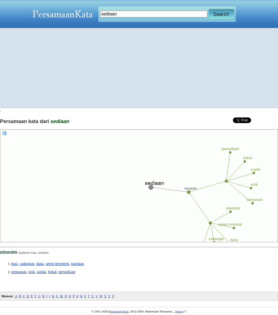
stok (31, 272)
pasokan (77, 264)
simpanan (18, 272)
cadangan (27, 264)
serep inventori (57, 264)
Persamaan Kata (119, 311)
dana (39, 264)
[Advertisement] (139, 68)
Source (179, 311)
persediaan (67, 272)
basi (14, 264)
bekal (52, 272)
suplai (41, 272)
